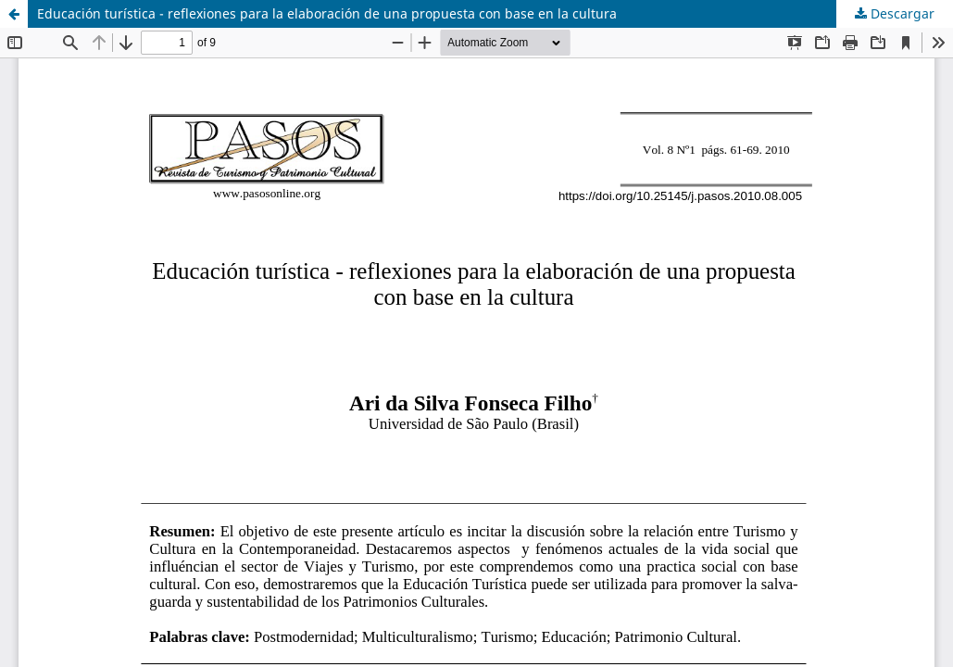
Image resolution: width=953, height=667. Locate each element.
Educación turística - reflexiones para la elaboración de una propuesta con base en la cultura (327, 13)
